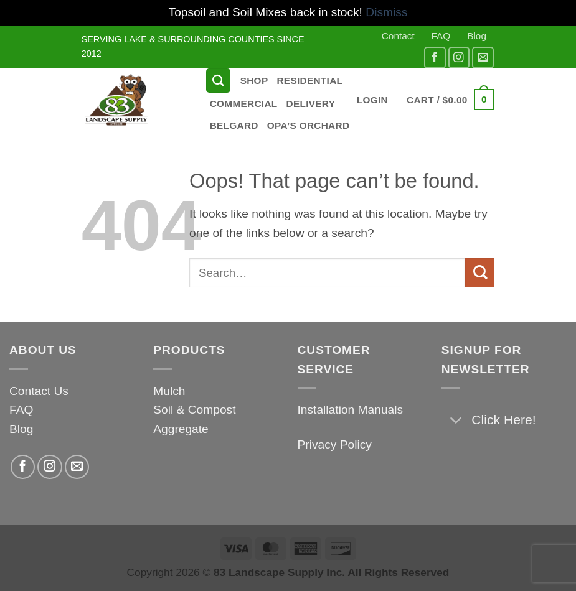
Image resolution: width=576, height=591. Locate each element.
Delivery (311, 103)
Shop (254, 80)
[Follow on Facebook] (435, 57)
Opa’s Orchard (308, 125)
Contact (398, 35)
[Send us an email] (483, 57)
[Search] (218, 80)
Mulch (169, 391)
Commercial (244, 103)
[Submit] (479, 272)
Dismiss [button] (386, 12)
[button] (372, 100)
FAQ (441, 35)
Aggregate (181, 428)
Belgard (234, 125)
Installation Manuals (351, 409)
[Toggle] (456, 421)
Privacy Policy (335, 444)
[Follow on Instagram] (459, 57)
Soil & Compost (194, 409)
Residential (309, 80)
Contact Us (38, 391)
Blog (476, 35)
